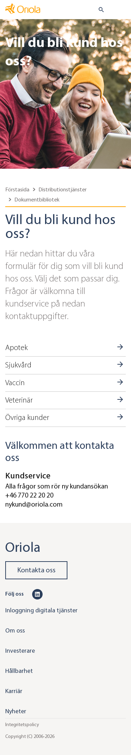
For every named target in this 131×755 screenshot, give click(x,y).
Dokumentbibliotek (36, 199)
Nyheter (15, 711)
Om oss (15, 630)
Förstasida (17, 189)
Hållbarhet (19, 671)
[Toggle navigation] (121, 10)
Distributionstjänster (62, 189)
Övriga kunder (27, 417)
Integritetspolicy (22, 725)
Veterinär (19, 400)
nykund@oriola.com (34, 504)
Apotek (16, 347)
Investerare (20, 650)
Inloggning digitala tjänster (41, 610)
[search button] (98, 9)
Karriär (13, 691)
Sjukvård (18, 364)
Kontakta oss (36, 570)
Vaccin (15, 382)
